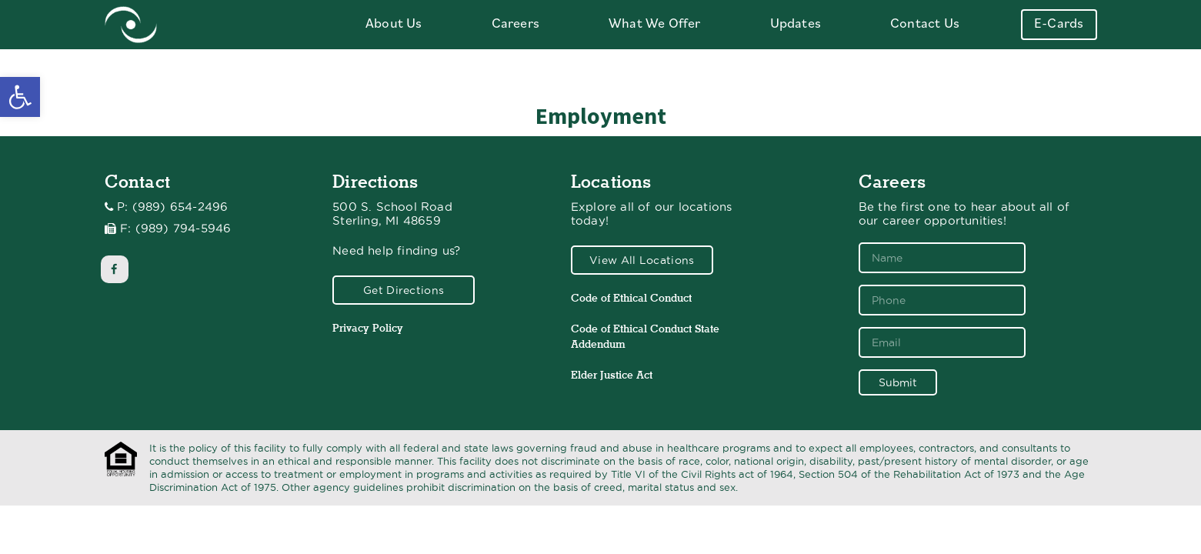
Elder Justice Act (611, 375)
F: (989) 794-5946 (175, 228)
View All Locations (641, 260)
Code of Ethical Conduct (631, 298)
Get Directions (403, 290)
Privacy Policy (367, 328)
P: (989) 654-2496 (172, 207)
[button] (20, 97)
